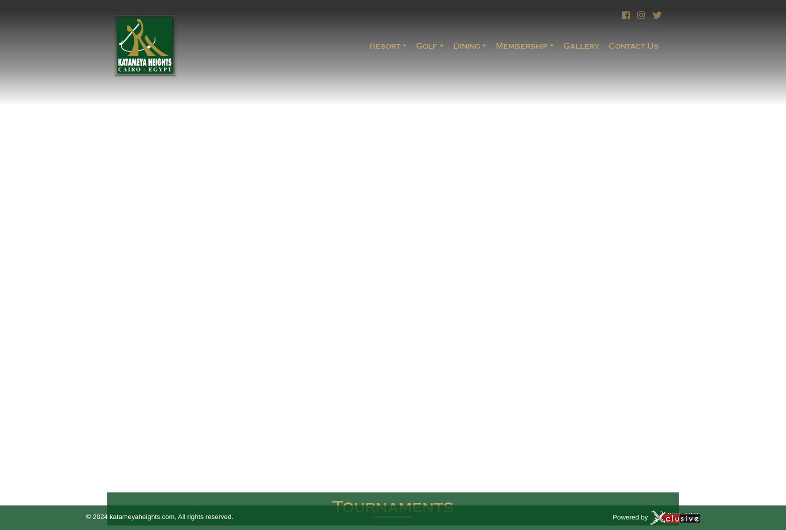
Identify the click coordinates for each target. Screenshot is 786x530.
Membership (522, 46)
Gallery (581, 46)
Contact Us (634, 46)
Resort (385, 46)
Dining (466, 46)
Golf (426, 46)
